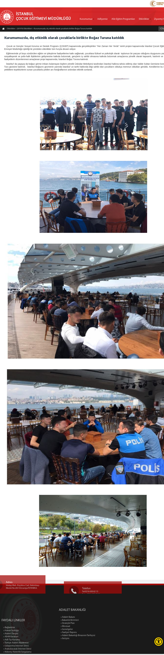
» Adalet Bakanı (92, 618)
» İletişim (89, 639)
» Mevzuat (89, 627)
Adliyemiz (102, 19)
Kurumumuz (86, 19)
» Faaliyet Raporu (93, 633)
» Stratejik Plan (92, 624)
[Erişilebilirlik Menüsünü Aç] (158, 641)
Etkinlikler (144, 19)
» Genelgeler (91, 630)
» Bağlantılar (9, 652)
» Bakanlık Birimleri (94, 621)
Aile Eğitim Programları (123, 19)
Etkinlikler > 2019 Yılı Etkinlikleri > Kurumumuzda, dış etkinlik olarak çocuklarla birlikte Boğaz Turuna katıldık (49, 29)
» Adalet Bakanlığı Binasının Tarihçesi (102, 636)
